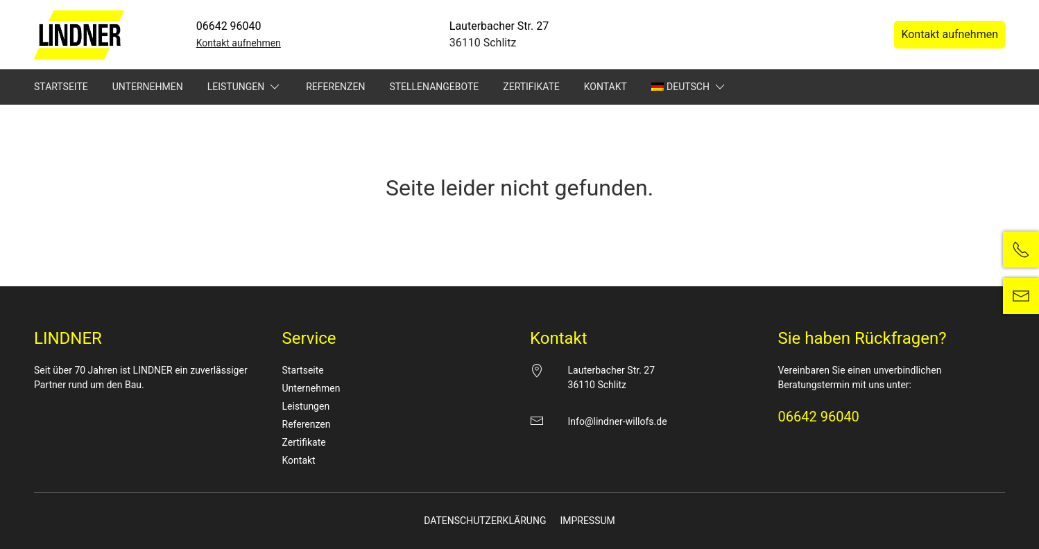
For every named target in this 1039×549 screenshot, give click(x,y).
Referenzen (335, 86)
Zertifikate (531, 86)
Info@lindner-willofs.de (617, 421)
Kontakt (605, 86)
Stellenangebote (434, 86)
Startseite (61, 86)
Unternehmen (147, 86)
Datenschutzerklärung (485, 520)
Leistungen (244, 87)
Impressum (587, 520)
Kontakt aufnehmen (238, 43)
